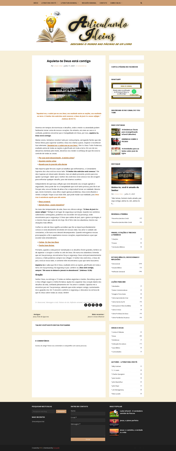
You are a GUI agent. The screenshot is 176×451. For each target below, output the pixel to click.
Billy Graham (127, 366)
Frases (127, 243)
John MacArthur (127, 382)
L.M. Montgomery (127, 390)
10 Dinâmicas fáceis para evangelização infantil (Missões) (130, 132)
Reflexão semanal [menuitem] (89, 3)
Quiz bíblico (127, 348)
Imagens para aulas (127, 294)
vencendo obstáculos (90, 302)
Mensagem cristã (52, 302)
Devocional (41, 302)
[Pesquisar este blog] (43, 411)
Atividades (127, 286)
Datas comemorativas (127, 290)
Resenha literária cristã (127, 218)
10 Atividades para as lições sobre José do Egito (130, 151)
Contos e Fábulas (127, 332)
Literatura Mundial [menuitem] (69, 3)
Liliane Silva (58, 66)
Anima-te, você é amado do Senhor (125, 189)
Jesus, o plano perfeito (129, 420)
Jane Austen (127, 378)
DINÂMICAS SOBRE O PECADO (130, 140)
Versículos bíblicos (127, 247)
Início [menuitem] (36, 3)
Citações (127, 239)
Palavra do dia (64, 302)
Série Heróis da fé (127, 302)
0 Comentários (81, 66)
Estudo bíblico (127, 268)
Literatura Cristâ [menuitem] (48, 3)
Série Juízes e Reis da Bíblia (127, 306)
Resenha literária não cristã (127, 222)
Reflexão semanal (76, 302)
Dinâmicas (127, 340)
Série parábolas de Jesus (127, 318)
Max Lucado (127, 394)
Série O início (127, 310)
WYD (40, 448)
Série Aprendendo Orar (127, 298)
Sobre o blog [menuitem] (115, 3)
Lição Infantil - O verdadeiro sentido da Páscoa (131, 412)
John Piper (127, 386)
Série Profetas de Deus (127, 314)
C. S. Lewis (127, 370)
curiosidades (127, 352)
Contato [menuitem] (103, 3)
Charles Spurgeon (127, 374)
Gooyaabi (56, 448)
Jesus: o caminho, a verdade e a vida (131, 431)
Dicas (127, 336)
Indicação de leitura (127, 344)
